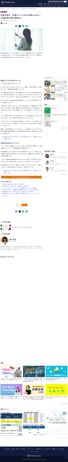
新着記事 (40, 4)
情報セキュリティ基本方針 (21, 448)
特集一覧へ (64, 128)
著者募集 (53, 448)
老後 (51, 6)
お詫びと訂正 (61, 448)
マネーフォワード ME (34, 451)
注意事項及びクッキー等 (40, 448)
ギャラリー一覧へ (62, 437)
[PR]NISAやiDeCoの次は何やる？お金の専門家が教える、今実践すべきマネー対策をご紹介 (22, 138)
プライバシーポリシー (31, 448)
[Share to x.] (20, 26)
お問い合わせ (48, 448)
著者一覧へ (64, 174)
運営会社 (13, 448)
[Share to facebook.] (16, 26)
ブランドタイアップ (62, 4)
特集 (48, 4)
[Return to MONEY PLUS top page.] (7, 2)
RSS (57, 448)
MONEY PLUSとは (7, 448)
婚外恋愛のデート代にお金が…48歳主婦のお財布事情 (15, 186)
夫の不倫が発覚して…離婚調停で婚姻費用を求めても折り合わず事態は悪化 (21, 190)
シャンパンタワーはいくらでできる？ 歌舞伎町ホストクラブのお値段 (19, 188)
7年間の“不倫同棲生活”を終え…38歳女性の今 (14, 184)
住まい (55, 6)
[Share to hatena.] (27, 26)
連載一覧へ (64, 403)
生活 (42, 6)
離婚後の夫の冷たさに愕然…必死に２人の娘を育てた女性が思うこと (19, 191)
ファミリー (64, 6)
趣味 (59, 6)
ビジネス (46, 6)
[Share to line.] (23, 26)
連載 (45, 4)
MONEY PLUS (3, 8)
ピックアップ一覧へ (62, 101)
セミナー (53, 4)
